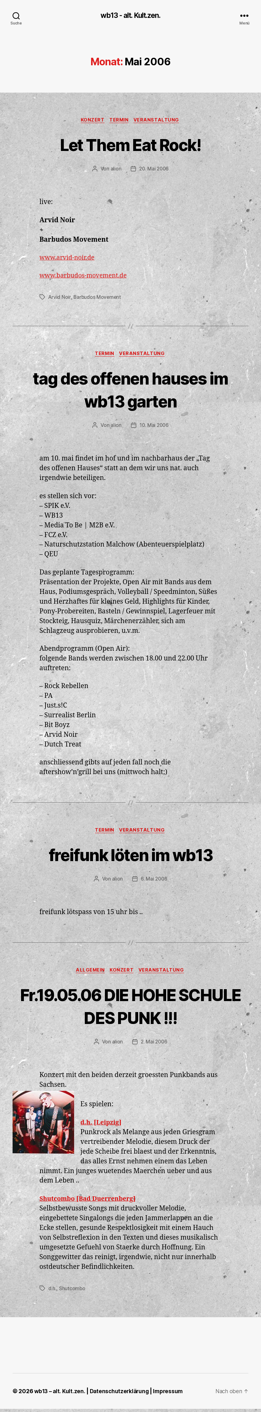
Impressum (171, 1394)
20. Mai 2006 (154, 170)
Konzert (92, 121)
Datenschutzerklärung (121, 1394)
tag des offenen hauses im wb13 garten (130, 390)
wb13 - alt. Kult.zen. (130, 15)
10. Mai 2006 (154, 427)
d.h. (52, 1291)
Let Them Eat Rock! (130, 145)
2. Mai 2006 (154, 1045)
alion (115, 170)
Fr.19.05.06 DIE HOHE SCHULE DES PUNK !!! (130, 1008)
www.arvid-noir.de (69, 259)
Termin (119, 121)
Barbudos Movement (97, 298)
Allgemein (89, 973)
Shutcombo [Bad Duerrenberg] (91, 1202)
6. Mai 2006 (154, 881)
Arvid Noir (59, 298)
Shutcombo (72, 1291)
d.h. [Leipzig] (102, 1125)
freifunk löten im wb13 (130, 856)
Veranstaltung (158, 121)
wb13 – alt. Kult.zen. (60, 1394)
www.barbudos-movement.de (86, 276)
